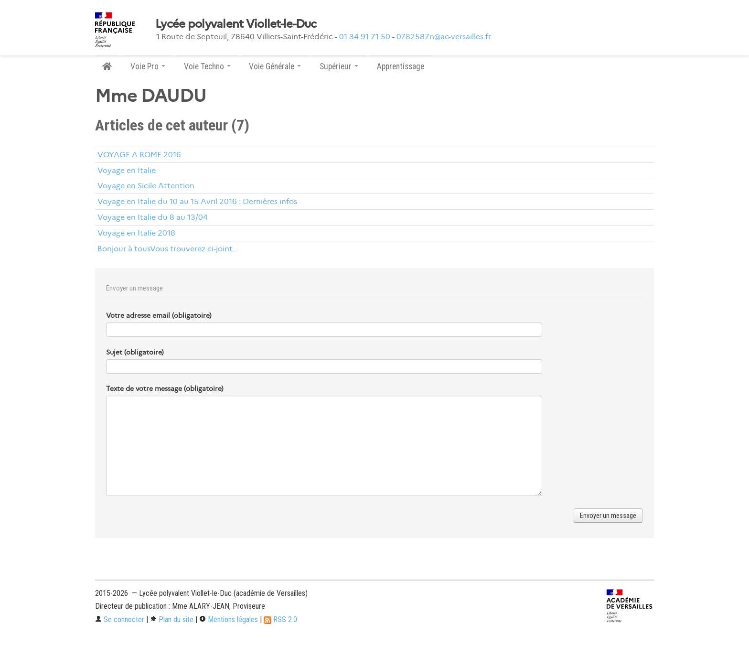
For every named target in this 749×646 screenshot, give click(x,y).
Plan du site (171, 619)
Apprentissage (400, 66)
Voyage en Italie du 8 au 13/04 (152, 217)
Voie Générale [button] (275, 66)
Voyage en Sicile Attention (145, 185)
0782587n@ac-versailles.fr (443, 36)
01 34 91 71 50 (364, 36)
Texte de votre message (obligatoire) (165, 388)
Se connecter (119, 619)
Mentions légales (228, 619)
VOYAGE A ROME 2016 (139, 154)
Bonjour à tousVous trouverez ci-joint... (167, 248)
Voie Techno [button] (207, 66)
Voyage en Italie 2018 (136, 232)
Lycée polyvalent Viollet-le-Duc (236, 23)
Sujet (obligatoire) (135, 352)
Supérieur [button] (339, 66)
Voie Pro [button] (147, 66)
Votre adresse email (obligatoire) (159, 315)
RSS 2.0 (280, 619)
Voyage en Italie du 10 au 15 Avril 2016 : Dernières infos (197, 201)
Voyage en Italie (126, 170)
